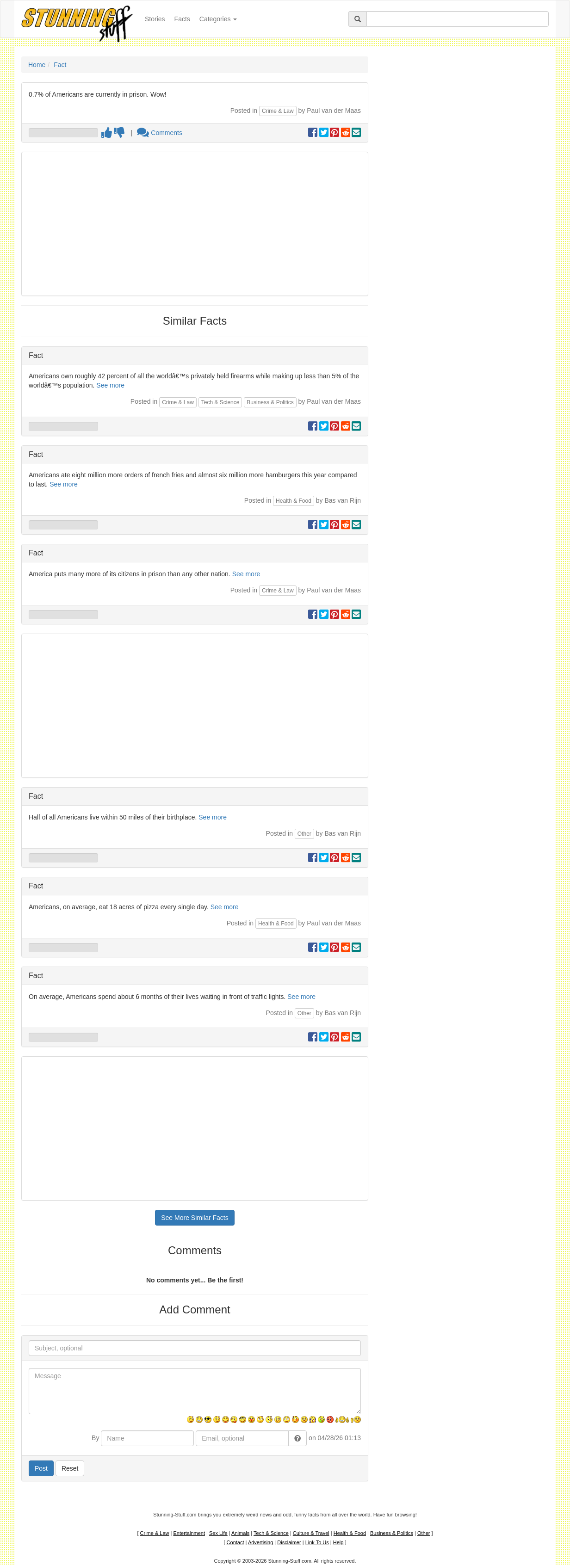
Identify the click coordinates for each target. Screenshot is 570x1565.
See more (110, 385)
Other (304, 834)
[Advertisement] (195, 224)
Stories (157, 18)
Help (338, 1542)
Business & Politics (270, 402)
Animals (240, 1533)
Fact (60, 64)
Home (36, 64)
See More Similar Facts (194, 1217)
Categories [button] (218, 19)
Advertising (260, 1542)
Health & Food (293, 501)
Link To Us (317, 1542)
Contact (235, 1542)
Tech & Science (220, 402)
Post (41, 1468)
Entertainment (189, 1533)
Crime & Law (278, 111)
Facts (182, 19)
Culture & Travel (311, 1533)
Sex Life (218, 1533)
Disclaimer (289, 1542)
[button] (297, 1438)
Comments (159, 132)
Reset (70, 1468)
